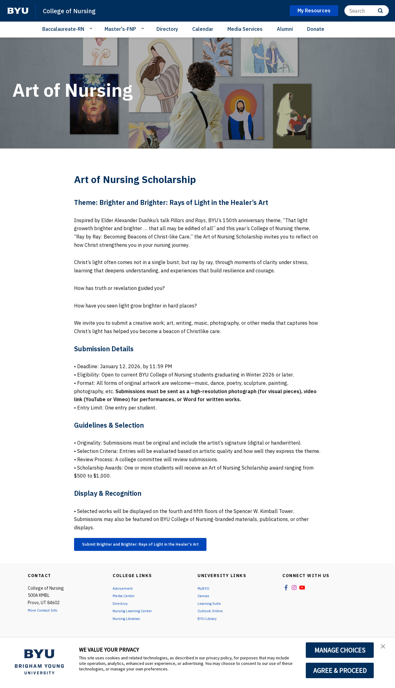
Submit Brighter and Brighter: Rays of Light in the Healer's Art (157, 545)
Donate (315, 29)
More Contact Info (46, 612)
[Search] (366, 10)
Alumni (285, 29)
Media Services (245, 29)
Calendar (202, 29)
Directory (167, 29)
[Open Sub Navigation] (91, 28)
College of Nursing (74, 10)
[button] (385, 648)
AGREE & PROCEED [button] (340, 670)
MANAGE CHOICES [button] (339, 650)
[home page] (18, 11)
